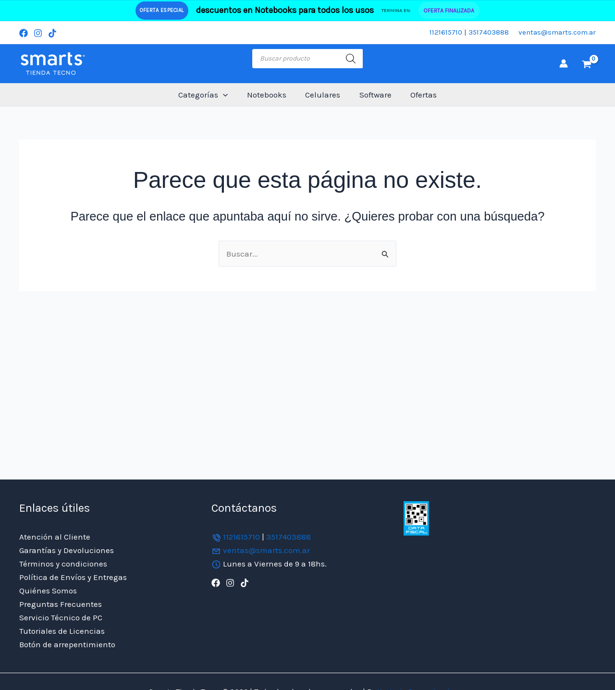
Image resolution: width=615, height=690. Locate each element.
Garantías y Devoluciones (66, 550)
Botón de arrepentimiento (67, 644)
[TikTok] (52, 33)
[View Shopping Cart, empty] (587, 63)
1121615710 (446, 32)
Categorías (208, 95)
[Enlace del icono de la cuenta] (563, 63)
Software (373, 94)
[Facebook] (23, 33)
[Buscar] (351, 58)
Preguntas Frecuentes (60, 604)
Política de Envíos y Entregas (73, 577)
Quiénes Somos (48, 590)
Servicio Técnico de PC (60, 617)
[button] (228, 95)
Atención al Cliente (54, 537)
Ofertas (418, 94)
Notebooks (269, 94)
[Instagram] (38, 33)
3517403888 (488, 32)
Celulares (322, 94)
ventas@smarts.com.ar (557, 32)
